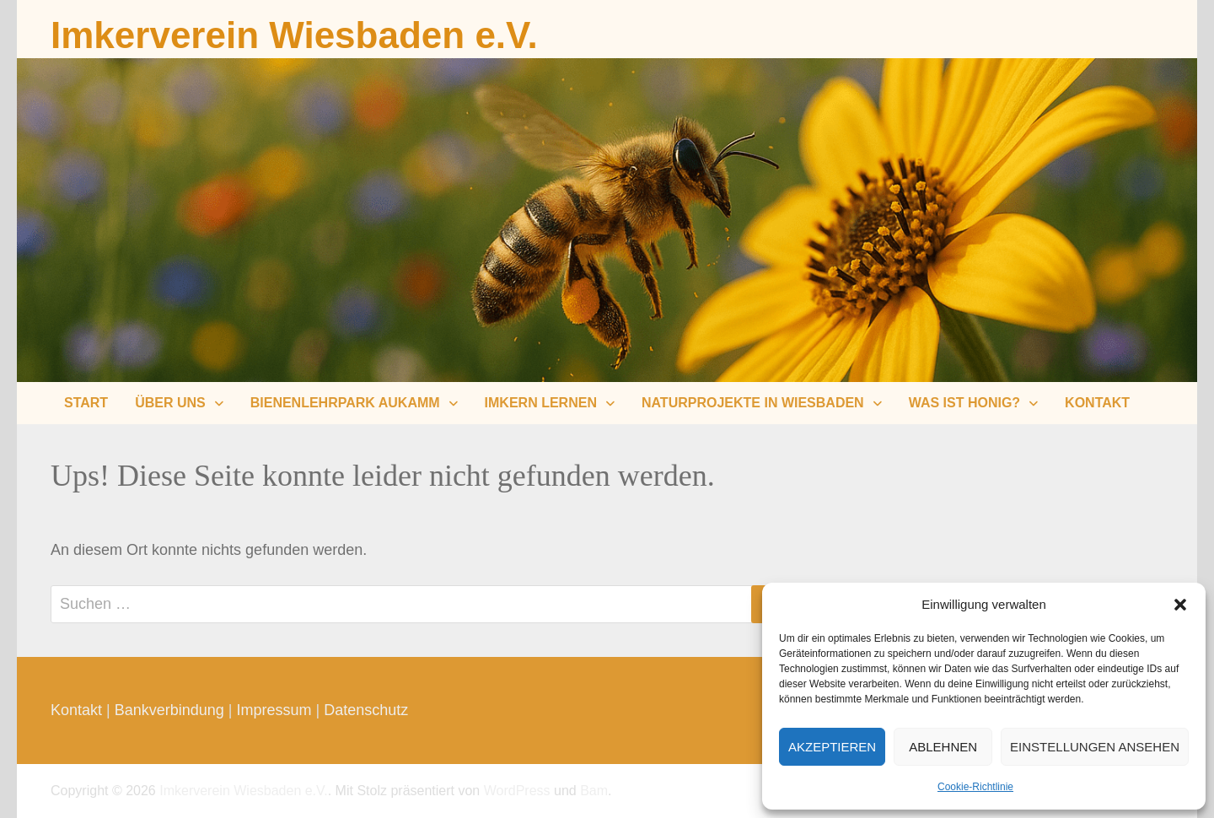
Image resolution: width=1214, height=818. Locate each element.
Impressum (274, 710)
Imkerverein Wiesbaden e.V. (294, 35)
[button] (1180, 604)
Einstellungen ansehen (1094, 747)
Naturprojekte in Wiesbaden (753, 403)
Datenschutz (366, 710)
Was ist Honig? (964, 403)
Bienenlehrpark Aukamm (345, 403)
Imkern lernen (541, 403)
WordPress (517, 790)
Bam (594, 790)
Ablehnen (943, 747)
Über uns (170, 403)
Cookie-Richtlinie (975, 787)
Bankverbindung (169, 710)
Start (86, 403)
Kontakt (1097, 403)
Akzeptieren (832, 747)
